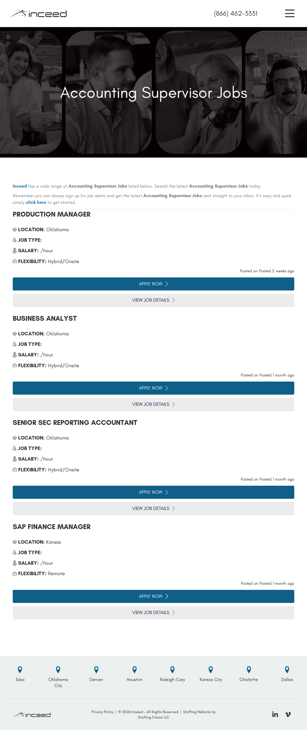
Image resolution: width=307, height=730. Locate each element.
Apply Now (153, 284)
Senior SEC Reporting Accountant (75, 422)
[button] (290, 13)
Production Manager (51, 214)
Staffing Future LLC (153, 717)
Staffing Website (197, 712)
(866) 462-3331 (235, 13)
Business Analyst (45, 318)
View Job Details (153, 300)
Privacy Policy (102, 712)
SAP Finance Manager (51, 526)
